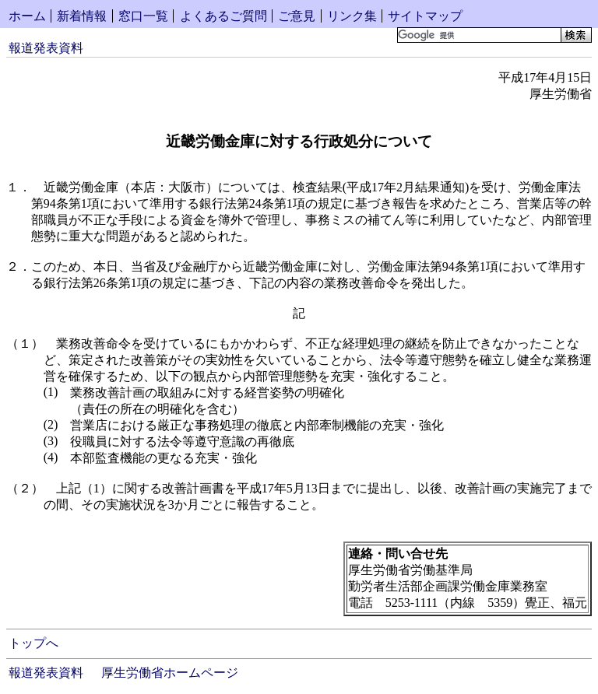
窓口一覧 (143, 16)
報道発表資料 (46, 47)
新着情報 (82, 16)
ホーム (27, 16)
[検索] (478, 35)
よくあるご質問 (223, 16)
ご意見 (296, 16)
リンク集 (352, 16)
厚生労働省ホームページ (169, 672)
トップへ (33, 643)
